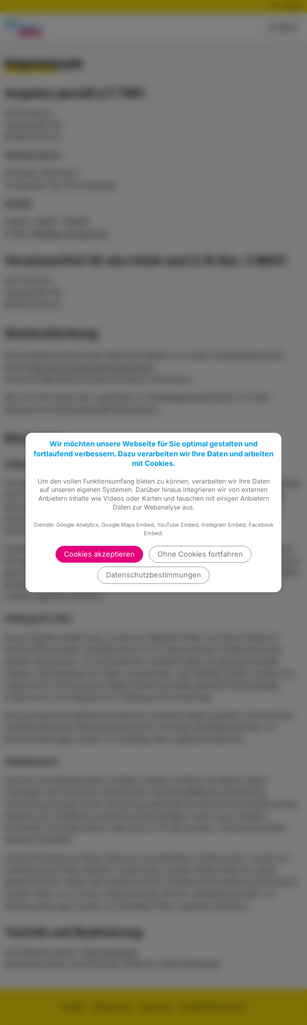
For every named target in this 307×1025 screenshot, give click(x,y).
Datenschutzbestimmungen (153, 575)
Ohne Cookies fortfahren (200, 554)
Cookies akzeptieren (99, 554)
